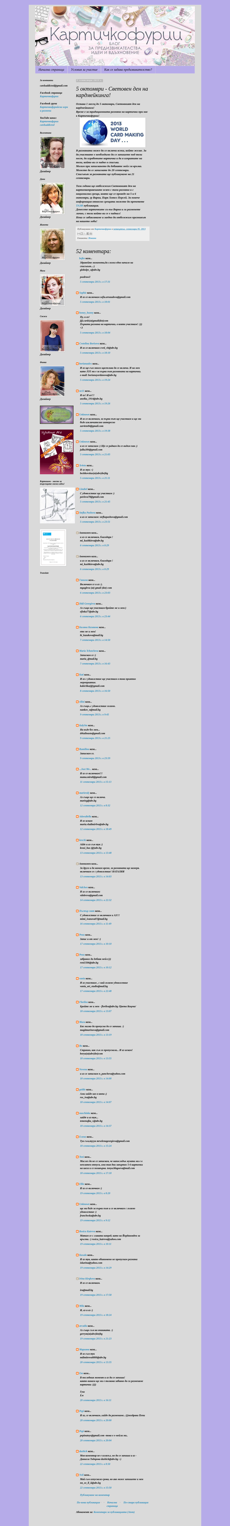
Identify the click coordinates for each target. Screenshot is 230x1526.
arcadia (83, 1325)
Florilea (83, 1002)
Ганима (83, 580)
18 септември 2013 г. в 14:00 (95, 1078)
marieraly (84, 792)
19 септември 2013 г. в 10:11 (95, 1244)
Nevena (83, 1069)
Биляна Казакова (88, 627)
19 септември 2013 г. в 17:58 (95, 1295)
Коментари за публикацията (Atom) (114, 1512)
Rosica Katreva (87, 1231)
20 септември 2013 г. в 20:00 (95, 1420)
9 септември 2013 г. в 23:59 (95, 758)
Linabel (83, 489)
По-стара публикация (135, 1502)
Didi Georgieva (87, 603)
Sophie (82, 292)
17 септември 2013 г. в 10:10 (95, 943)
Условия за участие (84, 69)
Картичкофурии (49, 96)
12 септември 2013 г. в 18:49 (95, 829)
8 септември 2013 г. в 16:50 (95, 691)
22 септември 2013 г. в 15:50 (95, 1487)
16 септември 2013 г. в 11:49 (95, 923)
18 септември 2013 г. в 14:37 (95, 1126)
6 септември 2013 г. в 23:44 (95, 616)
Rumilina (84, 749)
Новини (92, 238)
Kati (81, 674)
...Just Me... (85, 769)
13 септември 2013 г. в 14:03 (95, 876)
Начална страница (51, 69)
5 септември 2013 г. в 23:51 (95, 521)
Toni (81, 1156)
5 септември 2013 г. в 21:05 (95, 454)
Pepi (81, 1411)
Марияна (84, 1349)
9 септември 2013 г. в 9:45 (94, 714)
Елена (82, 1136)
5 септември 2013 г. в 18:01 (95, 301)
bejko (82, 258)
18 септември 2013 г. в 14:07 (95, 1102)
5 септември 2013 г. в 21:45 (95, 501)
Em (81, 1373)
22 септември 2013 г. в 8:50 (95, 1464)
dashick (83, 1451)
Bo (80, 1045)
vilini (82, 701)
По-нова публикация (88, 1502)
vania (82, 978)
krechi (82, 840)
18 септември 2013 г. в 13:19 (95, 1034)
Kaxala (83, 1255)
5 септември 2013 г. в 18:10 (95, 352)
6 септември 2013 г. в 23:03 (95, 592)
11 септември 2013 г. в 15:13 (95, 781)
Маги (82, 1022)
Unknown (84, 414)
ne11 (81, 391)
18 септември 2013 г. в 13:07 (95, 1011)
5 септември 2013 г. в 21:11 (95, 478)
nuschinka (84, 1113)
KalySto (83, 725)
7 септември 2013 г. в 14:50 (95, 640)
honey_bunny (86, 312)
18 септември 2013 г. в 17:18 (95, 1173)
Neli (81, 1475)
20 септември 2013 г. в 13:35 (95, 1362)
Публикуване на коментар (95, 1495)
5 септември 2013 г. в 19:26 (95, 403)
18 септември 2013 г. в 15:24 (95, 1145)
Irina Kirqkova (87, 1278)
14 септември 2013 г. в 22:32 (95, 900)
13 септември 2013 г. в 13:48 (95, 852)
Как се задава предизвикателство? (128, 69)
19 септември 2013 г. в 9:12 (95, 1220)
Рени (82, 934)
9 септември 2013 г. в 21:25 (95, 738)
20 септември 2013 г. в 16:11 (95, 1400)
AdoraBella (85, 816)
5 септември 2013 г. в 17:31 (95, 281)
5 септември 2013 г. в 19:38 (95, 430)
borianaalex (85, 363)
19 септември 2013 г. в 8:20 (95, 1193)
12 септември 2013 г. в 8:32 (95, 805)
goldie (82, 1089)
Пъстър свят (87, 911)
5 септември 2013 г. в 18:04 (95, 332)
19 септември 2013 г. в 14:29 (95, 1267)
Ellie (81, 1184)
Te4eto (82, 465)
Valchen (83, 887)
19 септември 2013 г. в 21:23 (95, 1338)
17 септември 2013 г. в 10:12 (95, 967)
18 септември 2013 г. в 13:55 (95, 1058)
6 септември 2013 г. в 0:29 (94, 545)
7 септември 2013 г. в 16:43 (95, 663)
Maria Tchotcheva (88, 650)
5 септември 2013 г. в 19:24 (95, 380)
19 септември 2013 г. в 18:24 (95, 1315)
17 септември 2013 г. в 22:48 (95, 991)
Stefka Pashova (87, 512)
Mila (81, 1306)
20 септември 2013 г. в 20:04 (95, 1440)
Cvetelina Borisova (89, 343)
